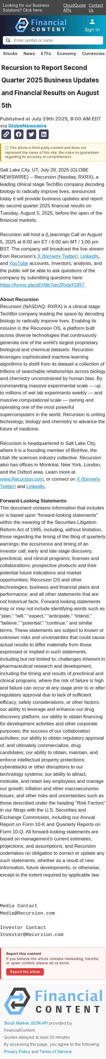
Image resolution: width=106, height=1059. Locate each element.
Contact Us (96, 7)
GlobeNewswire (27, 126)
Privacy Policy (17, 1051)
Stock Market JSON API (26, 1023)
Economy (66, 53)
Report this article (25, 972)
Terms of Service (56, 1051)
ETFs (46, 53)
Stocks (10, 53)
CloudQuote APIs (74, 7)
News (29, 53)
